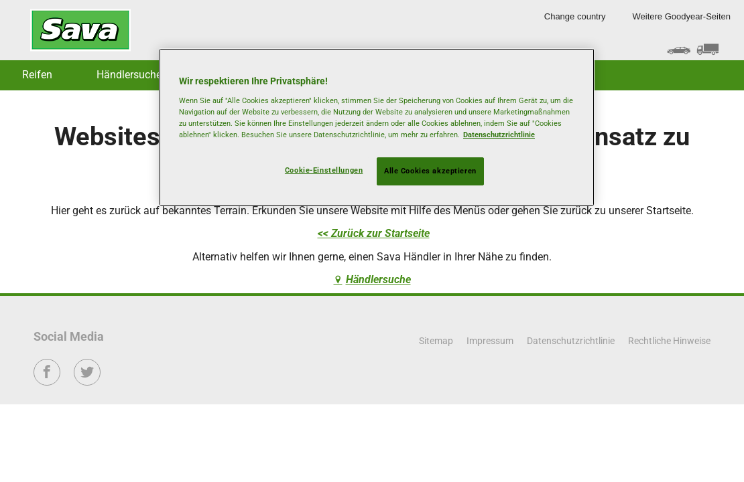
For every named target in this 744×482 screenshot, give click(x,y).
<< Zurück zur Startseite (374, 233)
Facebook (47, 381)
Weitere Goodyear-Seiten (682, 16)
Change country (575, 16)
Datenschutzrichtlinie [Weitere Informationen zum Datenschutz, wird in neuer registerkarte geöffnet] (499, 134)
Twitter (87, 381)
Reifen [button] (37, 74)
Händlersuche (129, 74)
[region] (377, 127)
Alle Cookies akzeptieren (430, 170)
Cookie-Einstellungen (324, 170)
